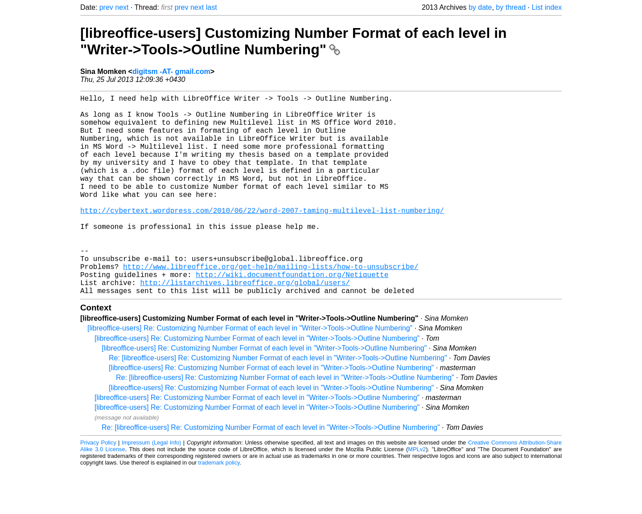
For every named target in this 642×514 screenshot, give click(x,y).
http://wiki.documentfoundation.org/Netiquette (292, 315)
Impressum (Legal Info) (151, 487)
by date (480, 7)
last (211, 7)
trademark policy (219, 507)
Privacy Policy (98, 487)
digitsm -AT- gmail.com (171, 71)
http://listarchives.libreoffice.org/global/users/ (245, 325)
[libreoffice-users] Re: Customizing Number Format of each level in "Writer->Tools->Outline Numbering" (249, 372)
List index (546, 7)
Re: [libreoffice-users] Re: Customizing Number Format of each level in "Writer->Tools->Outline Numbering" (278, 402)
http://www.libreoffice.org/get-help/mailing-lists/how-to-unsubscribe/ (270, 305)
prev (106, 7)
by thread (511, 7)
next (121, 7)
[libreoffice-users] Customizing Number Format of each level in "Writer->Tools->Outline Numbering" (293, 41)
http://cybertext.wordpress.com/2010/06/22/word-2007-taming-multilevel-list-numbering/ (262, 237)
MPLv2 (417, 493)
